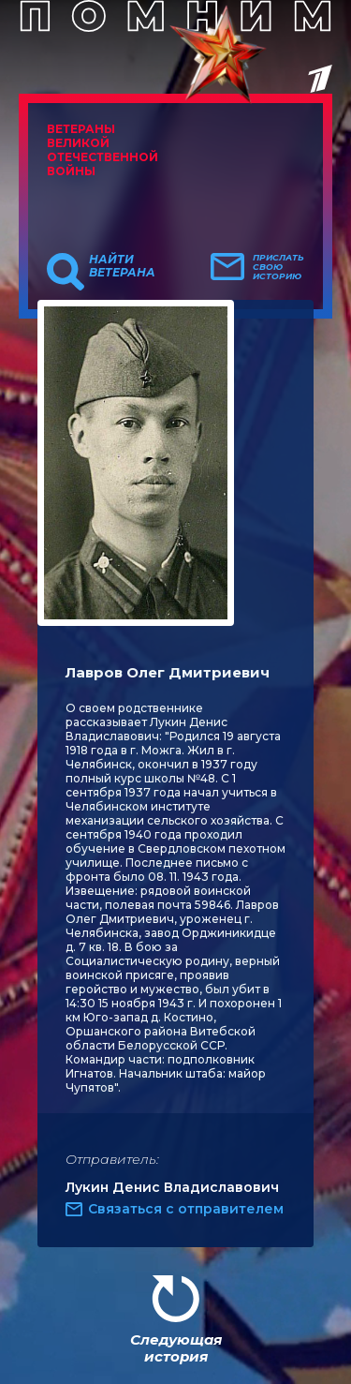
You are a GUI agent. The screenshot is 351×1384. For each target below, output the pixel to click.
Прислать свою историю (278, 267)
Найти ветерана (122, 266)
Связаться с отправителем (186, 1208)
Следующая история (176, 1348)
